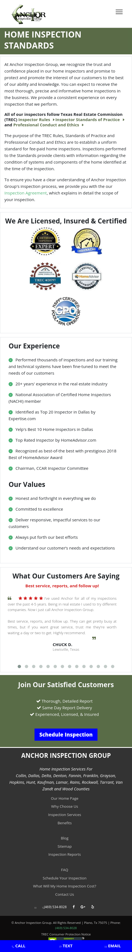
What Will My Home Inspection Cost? (64, 886)
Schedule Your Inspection (64, 878)
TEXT (67, 945)
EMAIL (114, 945)
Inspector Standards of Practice (88, 119)
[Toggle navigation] (119, 12)
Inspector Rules (34, 119)
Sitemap (64, 846)
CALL (20, 945)
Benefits (64, 822)
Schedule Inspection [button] (66, 734)
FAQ (64, 869)
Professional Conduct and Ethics (46, 124)
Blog (64, 838)
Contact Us (64, 894)
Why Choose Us (64, 806)
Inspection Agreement (25, 193)
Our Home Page (64, 798)
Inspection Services (64, 814)
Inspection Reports (64, 854)
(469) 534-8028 (54, 907)
